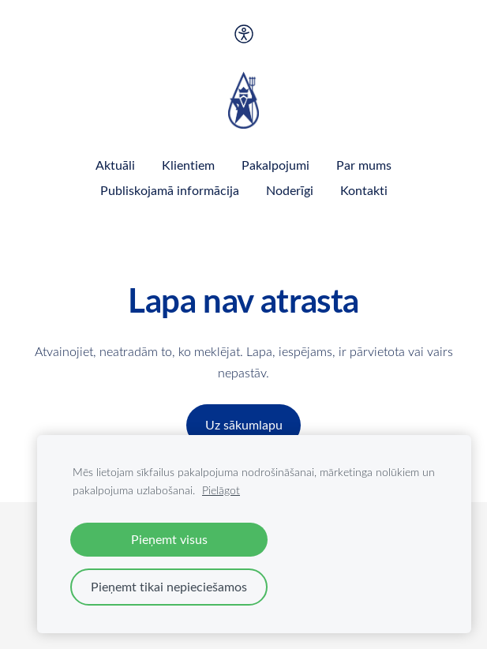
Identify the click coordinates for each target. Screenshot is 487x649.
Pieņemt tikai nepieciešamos (169, 586)
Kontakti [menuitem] (364, 190)
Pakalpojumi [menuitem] (275, 165)
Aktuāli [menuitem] (115, 165)
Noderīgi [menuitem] (289, 190)
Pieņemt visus (169, 539)
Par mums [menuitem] (363, 165)
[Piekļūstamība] (243, 34)
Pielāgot (221, 489)
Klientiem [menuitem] (188, 165)
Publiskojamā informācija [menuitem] (169, 190)
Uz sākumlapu (244, 424)
